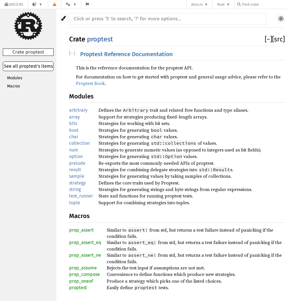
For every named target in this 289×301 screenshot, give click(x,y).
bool (73, 130)
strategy (77, 183)
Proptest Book (90, 83)
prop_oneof (81, 281)
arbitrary (78, 110)
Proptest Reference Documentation (126, 54)
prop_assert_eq (85, 242)
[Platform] (71, 4)
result (75, 169)
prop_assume (83, 268)
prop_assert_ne (85, 255)
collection (79, 143)
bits (73, 123)
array (74, 117)
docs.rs (197, 4)
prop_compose (84, 274)
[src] (278, 39)
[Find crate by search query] (265, 4)
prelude (77, 163)
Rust (221, 4)
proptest (100, 39)
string (75, 189)
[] (268, 39)
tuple (74, 202)
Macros (13, 86)
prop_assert (81, 230)
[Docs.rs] (14, 4)
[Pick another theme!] (63, 18)
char (73, 136)
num (73, 150)
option (76, 156)
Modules (14, 78)
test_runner (81, 196)
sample (76, 176)
